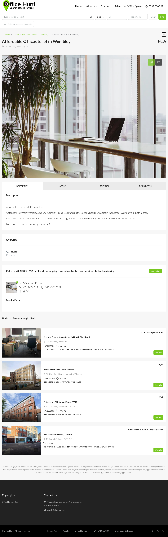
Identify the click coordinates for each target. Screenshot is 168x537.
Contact (105, 6)
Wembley (44, 34)
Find (162, 17)
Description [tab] (22, 186)
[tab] (151, 62)
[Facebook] (152, 531)
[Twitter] (158, 531)
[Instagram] (163, 531)
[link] (21, 343)
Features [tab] (104, 186)
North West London (29, 34)
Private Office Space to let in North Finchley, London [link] (70, 337)
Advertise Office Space (128, 6)
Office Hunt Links (82, 531)
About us (91, 6)
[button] (164, 34)
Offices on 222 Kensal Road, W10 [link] (60, 402)
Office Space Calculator (124, 531)
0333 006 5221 (31, 287)
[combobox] (100, 17)
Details (158, 352)
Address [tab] (64, 186)
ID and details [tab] (145, 186)
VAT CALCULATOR (102, 531)
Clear (153, 17)
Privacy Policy (52, 531)
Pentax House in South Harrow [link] (59, 369)
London (16, 34)
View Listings (155, 271)
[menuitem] (155, 6)
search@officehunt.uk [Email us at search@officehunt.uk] (56, 510)
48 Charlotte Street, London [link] (57, 434)
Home (78, 6)
